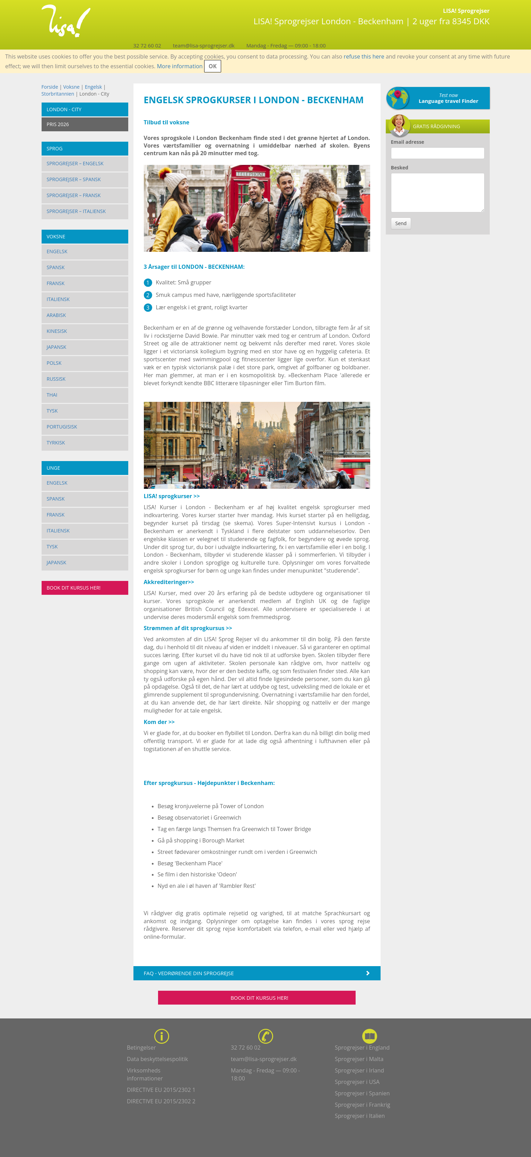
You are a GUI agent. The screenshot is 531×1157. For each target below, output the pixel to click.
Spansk (56, 267)
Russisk (56, 379)
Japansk (57, 347)
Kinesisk (57, 331)
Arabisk (56, 315)
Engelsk (93, 86)
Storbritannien (58, 93)
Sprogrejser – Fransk (74, 195)
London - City (64, 109)
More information (180, 66)
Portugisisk (62, 426)
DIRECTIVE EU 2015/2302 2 (161, 1101)
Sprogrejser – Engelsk (75, 163)
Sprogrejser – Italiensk (76, 211)
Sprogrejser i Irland (359, 1070)
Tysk (52, 410)
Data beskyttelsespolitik (157, 1059)
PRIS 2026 (58, 124)
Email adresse (407, 142)
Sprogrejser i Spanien (362, 1093)
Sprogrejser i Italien (360, 1116)
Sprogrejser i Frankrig (362, 1105)
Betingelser (141, 1047)
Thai (52, 394)
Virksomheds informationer (145, 1074)
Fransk (56, 283)
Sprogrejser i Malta (359, 1059)
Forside (50, 86)
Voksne (71, 86)
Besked (399, 167)
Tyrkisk (56, 442)
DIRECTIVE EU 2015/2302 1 (161, 1090)
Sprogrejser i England (362, 1047)
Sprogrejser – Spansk (74, 179)
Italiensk (58, 299)
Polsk (54, 363)
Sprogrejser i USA (357, 1082)
